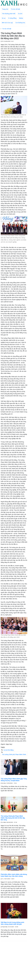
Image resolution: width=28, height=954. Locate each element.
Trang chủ (5, 9)
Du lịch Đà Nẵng (8, 750)
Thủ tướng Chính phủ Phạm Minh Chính (14, 754)
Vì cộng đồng (12, 18)
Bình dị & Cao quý (7, 22)
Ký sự (3, 18)
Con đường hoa (20, 22)
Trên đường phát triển (8, 13)
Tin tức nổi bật (15, 9)
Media (21, 18)
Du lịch (20, 13)
